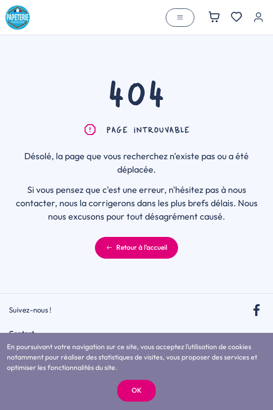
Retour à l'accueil (136, 247)
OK (136, 390)
